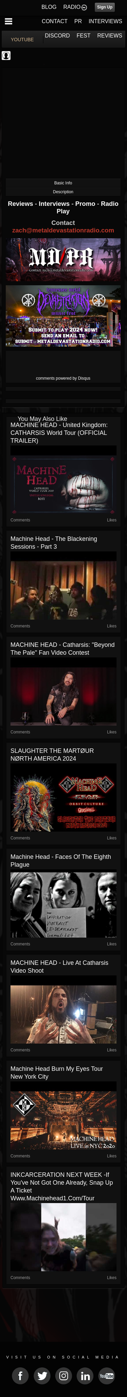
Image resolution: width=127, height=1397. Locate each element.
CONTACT (54, 21)
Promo (86, 203)
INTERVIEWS (105, 21)
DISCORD (57, 36)
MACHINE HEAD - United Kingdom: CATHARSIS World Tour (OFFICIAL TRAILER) (59, 433)
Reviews (21, 203)
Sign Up (104, 7)
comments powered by (63, 378)
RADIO (72, 7)
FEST (83, 36)
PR (78, 21)
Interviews (55, 203)
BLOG (49, 7)
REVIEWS (109, 36)
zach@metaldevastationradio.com (63, 230)
